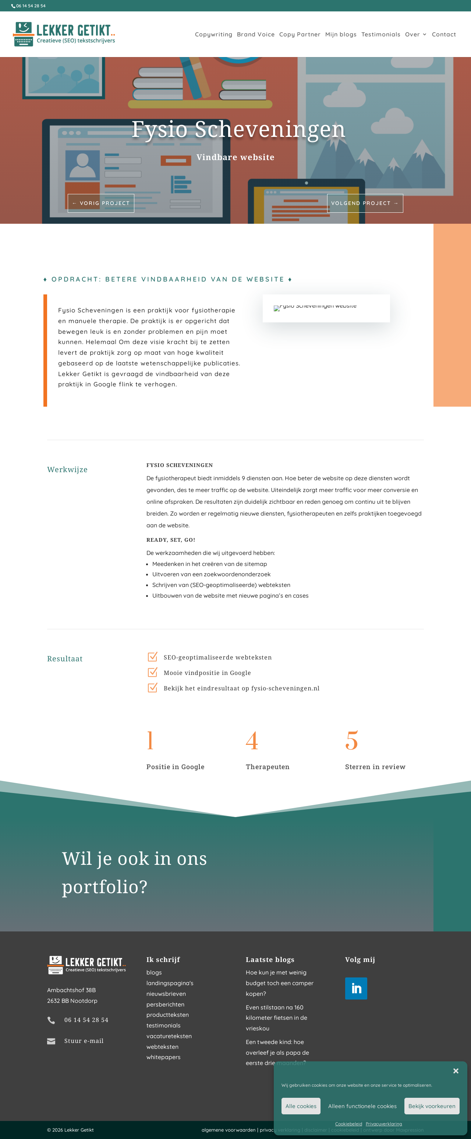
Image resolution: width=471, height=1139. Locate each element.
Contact (444, 35)
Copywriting (214, 35)
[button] (456, 1071)
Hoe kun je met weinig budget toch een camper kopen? (280, 983)
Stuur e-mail (84, 1041)
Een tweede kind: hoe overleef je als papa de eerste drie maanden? (277, 1052)
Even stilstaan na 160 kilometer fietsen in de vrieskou (276, 1018)
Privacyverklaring (384, 1123)
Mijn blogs (341, 35)
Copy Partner (300, 35)
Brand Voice (256, 35)
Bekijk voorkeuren (432, 1106)
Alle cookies (301, 1106)
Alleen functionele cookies (362, 1106)
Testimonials (381, 35)
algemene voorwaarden (229, 1130)
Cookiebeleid (348, 1123)
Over (412, 35)
